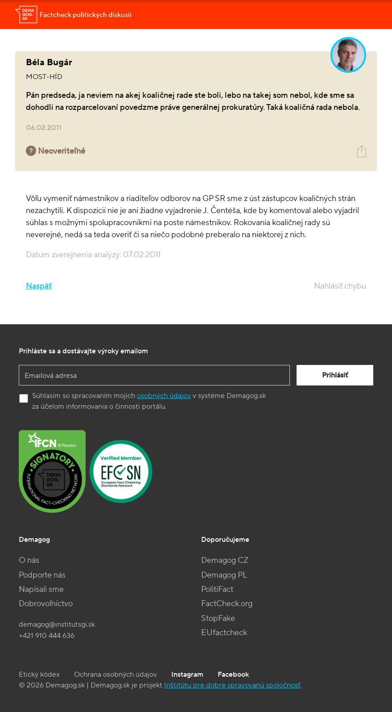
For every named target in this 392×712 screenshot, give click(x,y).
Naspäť (39, 286)
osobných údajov (164, 395)
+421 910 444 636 (46, 635)
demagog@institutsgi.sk (57, 624)
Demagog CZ (224, 560)
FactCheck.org (226, 604)
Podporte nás (42, 575)
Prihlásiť (335, 375)
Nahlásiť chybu (340, 286)
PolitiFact (217, 589)
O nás (29, 560)
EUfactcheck (224, 633)
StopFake (218, 618)
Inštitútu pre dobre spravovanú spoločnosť (232, 685)
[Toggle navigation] (364, 15)
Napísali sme (41, 589)
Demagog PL (224, 575)
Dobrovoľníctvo (46, 604)
